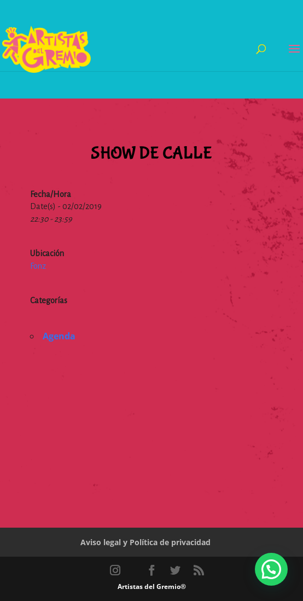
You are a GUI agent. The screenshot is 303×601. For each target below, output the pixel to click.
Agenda (59, 336)
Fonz (38, 266)
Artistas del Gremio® (152, 586)
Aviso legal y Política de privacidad (145, 542)
